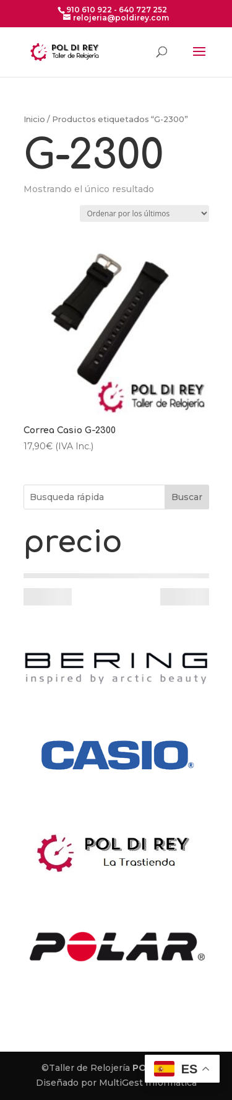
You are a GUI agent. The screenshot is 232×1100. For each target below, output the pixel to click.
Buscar (186, 497)
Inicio (34, 119)
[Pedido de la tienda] (144, 213)
